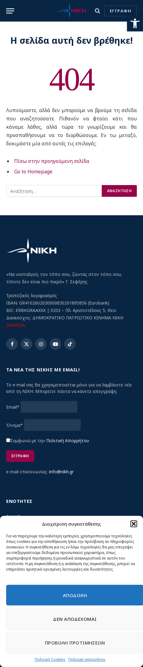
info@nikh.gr (61, 472)
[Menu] (10, 11)
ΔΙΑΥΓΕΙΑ (15, 325)
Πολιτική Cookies (50, 659)
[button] (135, 23)
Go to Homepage (33, 171)
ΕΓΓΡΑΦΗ (120, 11)
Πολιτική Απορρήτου (67, 440)
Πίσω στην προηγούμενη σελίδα (51, 161)
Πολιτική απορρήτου (86, 659)
